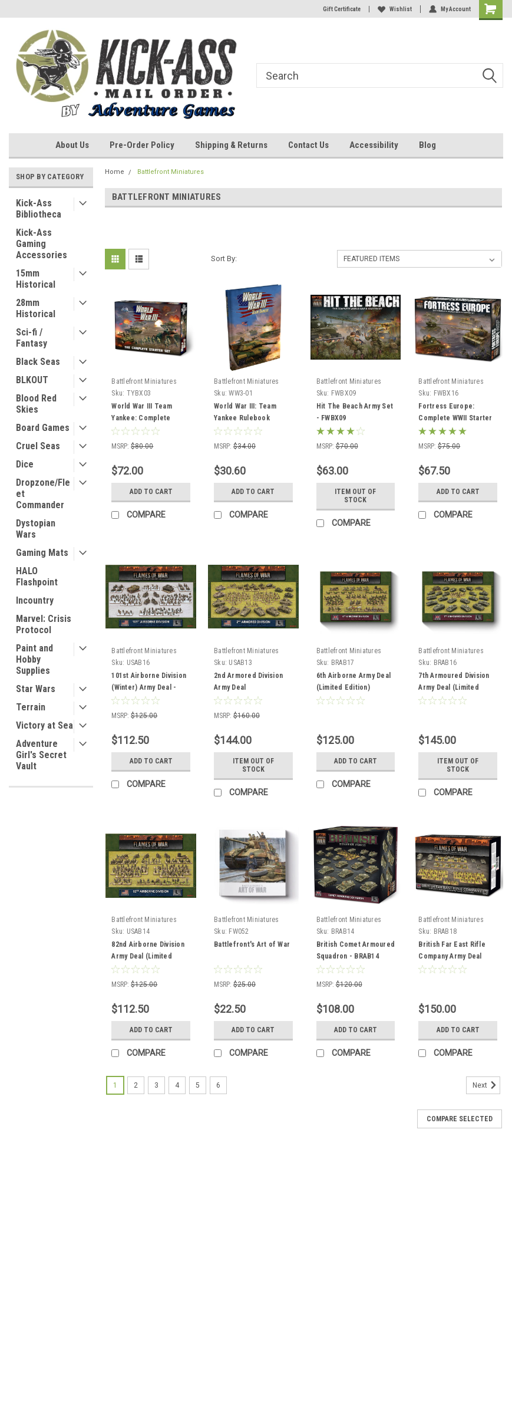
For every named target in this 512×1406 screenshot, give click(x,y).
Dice (25, 464)
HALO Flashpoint (37, 576)
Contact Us (308, 145)
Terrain (30, 707)
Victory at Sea (44, 725)
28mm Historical (35, 308)
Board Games (43, 427)
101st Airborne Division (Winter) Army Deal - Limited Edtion (148, 687)
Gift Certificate (342, 9)
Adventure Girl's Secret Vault (41, 755)
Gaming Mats (42, 552)
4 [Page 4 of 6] (177, 1085)
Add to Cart (151, 492)
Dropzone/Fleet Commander (43, 494)
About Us (72, 145)
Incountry (35, 600)
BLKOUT (32, 380)
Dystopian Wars (35, 529)
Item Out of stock (355, 496)
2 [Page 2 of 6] (136, 1085)
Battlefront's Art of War (252, 944)
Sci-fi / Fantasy (31, 338)
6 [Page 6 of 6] (218, 1085)
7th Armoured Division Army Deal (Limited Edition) (453, 687)
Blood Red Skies (36, 404)
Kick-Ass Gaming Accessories (41, 244)
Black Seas (38, 361)
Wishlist (395, 9)
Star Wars (35, 688)
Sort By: (224, 258)
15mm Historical (35, 279)
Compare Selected (460, 1119)
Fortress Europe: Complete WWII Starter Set (455, 418)
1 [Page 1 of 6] (115, 1085)
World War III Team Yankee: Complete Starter (141, 418)
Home (114, 172)
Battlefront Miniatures (170, 172)
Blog (427, 145)
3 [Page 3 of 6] (156, 1085)
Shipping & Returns (231, 145)
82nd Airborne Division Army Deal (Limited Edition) (147, 956)
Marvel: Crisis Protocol (43, 624)
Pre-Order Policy (142, 145)
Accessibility (373, 145)
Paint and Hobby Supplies (34, 659)
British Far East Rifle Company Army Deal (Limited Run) (451, 956)
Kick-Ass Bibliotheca (38, 208)
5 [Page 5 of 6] (198, 1085)
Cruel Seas (38, 446)
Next (486, 1085)
